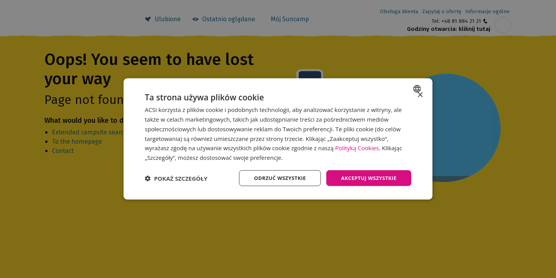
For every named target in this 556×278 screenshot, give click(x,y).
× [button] (420, 94)
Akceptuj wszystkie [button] (367, 177)
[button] (176, 178)
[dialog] (278, 139)
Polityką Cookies (357, 147)
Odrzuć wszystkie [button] (274, 177)
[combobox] (418, 88)
